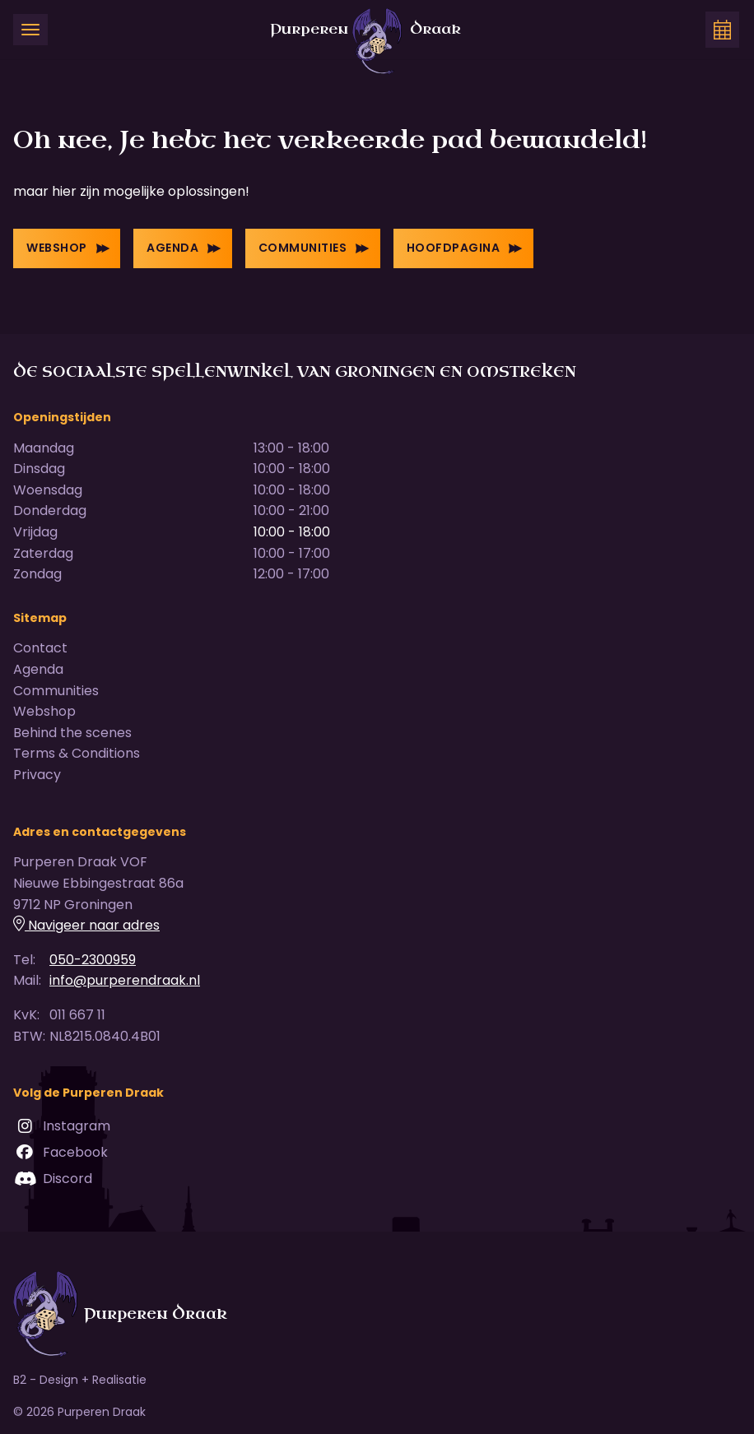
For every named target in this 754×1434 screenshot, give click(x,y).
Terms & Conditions (76, 753)
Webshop (67, 247)
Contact (40, 647)
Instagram (61, 1126)
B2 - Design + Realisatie (80, 1379)
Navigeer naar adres (86, 925)
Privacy (37, 774)
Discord (52, 1178)
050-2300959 (92, 959)
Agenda (184, 247)
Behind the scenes (72, 732)
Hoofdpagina (465, 247)
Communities (314, 247)
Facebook (60, 1152)
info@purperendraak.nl (124, 980)
